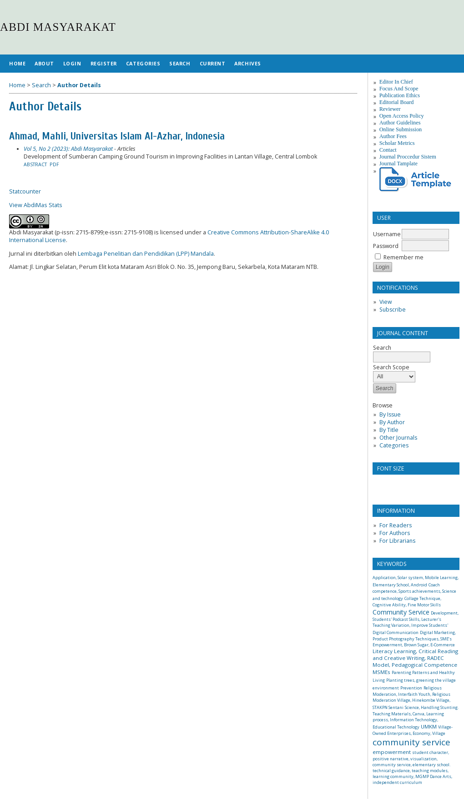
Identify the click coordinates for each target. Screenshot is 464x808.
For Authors (394, 533)
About (44, 63)
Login (72, 63)
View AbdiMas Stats (35, 205)
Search (179, 63)
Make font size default (395, 484)
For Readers (395, 525)
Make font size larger (409, 484)
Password (385, 246)
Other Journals (398, 437)
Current (213, 63)
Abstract (35, 164)
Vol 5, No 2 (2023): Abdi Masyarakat (68, 149)
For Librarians (397, 541)
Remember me (403, 257)
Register (104, 63)
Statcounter (25, 191)
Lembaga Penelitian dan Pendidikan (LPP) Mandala (146, 254)
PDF (54, 164)
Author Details (79, 85)
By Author (392, 422)
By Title (388, 430)
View (385, 302)
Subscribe (392, 309)
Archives (247, 63)
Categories (394, 445)
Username (387, 234)
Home (17, 63)
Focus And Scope (399, 88)
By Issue (390, 414)
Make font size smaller (380, 484)
